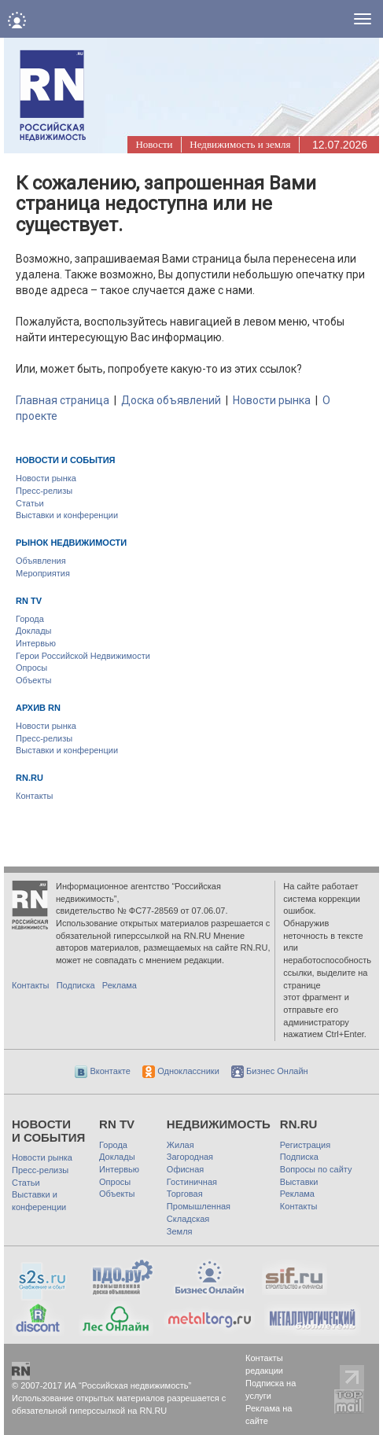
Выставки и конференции (67, 515)
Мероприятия (43, 573)
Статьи (30, 503)
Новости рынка (272, 400)
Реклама (119, 985)
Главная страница (62, 400)
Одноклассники (180, 1071)
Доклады (34, 630)
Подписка (76, 985)
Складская (188, 1218)
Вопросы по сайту (316, 1169)
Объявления (41, 560)
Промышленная (198, 1206)
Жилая (180, 1145)
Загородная (190, 1156)
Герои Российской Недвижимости (83, 655)
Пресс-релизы (44, 490)
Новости (153, 144)
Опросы (31, 667)
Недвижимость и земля (240, 144)
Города (30, 619)
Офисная (185, 1169)
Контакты (34, 795)
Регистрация (305, 1145)
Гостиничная (192, 1182)
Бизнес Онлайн (269, 1071)
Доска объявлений (171, 400)
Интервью (36, 643)
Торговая (185, 1193)
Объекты (33, 680)
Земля (180, 1231)
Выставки (299, 1182)
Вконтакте (103, 1071)
